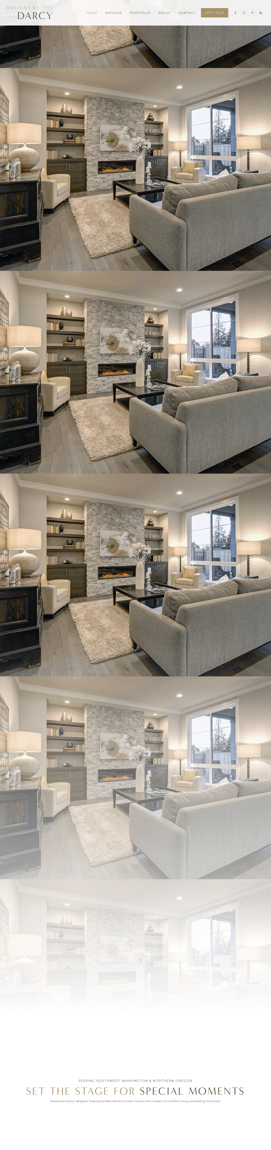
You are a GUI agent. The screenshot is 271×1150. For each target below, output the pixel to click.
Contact (187, 13)
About (164, 13)
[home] (34, 12)
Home (91, 13)
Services (113, 13)
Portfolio (140, 13)
